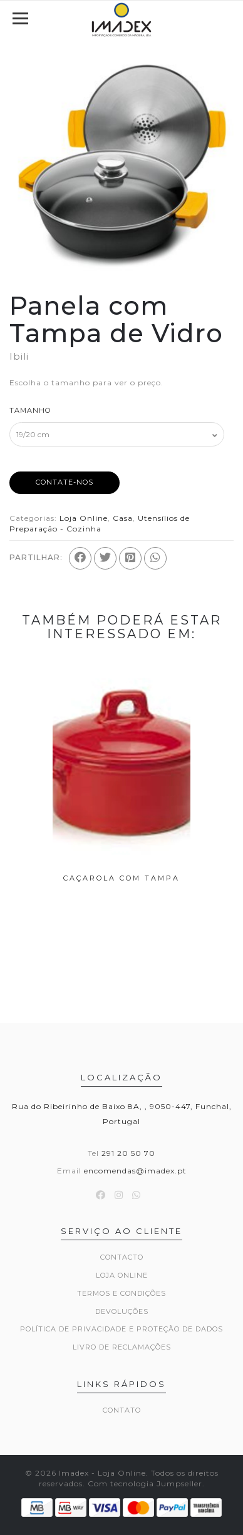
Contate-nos (64, 482)
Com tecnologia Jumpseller (145, 1483)
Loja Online (83, 518)
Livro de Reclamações (122, 1347)
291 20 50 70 (128, 1153)
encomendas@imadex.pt (135, 1170)
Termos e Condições (121, 1293)
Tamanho (30, 410)
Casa (123, 518)
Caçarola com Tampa (121, 878)
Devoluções (121, 1311)
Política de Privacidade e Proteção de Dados (121, 1329)
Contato (122, 1410)
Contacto (121, 1257)
